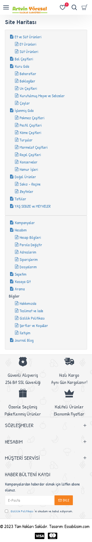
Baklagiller (27, 81)
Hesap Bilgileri (30, 237)
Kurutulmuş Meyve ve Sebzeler (42, 95)
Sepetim (20, 274)
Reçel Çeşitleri (30, 154)
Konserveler (29, 162)
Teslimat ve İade (31, 310)
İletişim (25, 333)
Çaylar (25, 103)
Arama (20, 289)
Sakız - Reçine (30, 184)
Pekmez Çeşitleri (32, 118)
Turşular (26, 140)
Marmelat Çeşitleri (34, 147)
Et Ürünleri (28, 44)
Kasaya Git (23, 281)
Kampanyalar (25, 222)
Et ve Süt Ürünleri (28, 37)
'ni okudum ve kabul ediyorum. (39, 511)
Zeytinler (26, 191)
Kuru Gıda (22, 66)
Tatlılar (20, 199)
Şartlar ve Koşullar (34, 325)
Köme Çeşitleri (30, 132)
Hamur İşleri (29, 169)
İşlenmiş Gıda (24, 110)
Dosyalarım (28, 267)
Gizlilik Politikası (32, 318)
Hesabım (21, 230)
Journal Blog (24, 340)
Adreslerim (28, 252)
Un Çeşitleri (28, 88)
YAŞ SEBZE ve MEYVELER (33, 206)
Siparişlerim (29, 259)
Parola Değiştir (31, 244)
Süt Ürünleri (29, 51)
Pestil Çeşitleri (31, 125)
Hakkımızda (28, 303)
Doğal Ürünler (25, 176)
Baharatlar (28, 73)
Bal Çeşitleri (24, 59)
